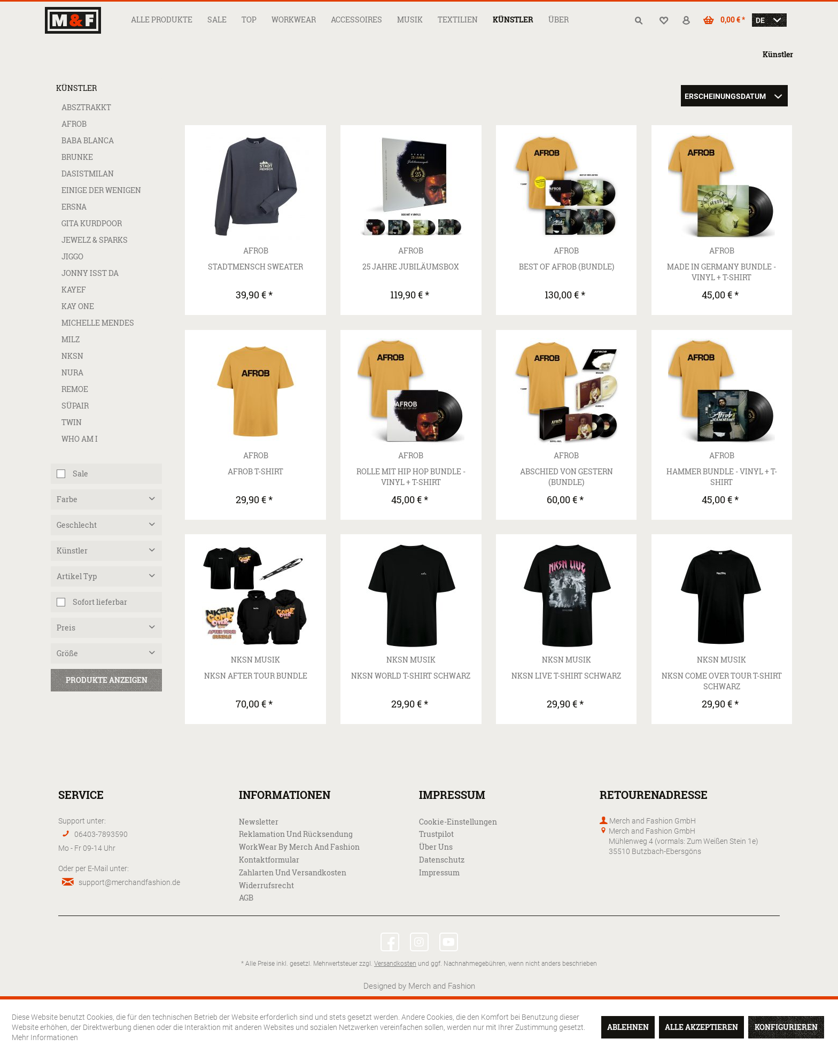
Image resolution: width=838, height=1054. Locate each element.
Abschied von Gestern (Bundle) (566, 476)
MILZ (70, 339)
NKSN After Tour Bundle (255, 676)
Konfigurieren (786, 1027)
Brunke (77, 157)
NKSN (72, 356)
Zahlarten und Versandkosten (292, 872)
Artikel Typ (77, 576)
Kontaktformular (269, 860)
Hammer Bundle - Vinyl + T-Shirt (721, 476)
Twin (71, 422)
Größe (67, 653)
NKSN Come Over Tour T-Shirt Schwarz (722, 681)
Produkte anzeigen (107, 680)
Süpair (75, 406)
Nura (72, 372)
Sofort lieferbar (100, 602)
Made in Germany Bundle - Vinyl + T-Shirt (721, 271)
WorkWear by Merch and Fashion (299, 847)
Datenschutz (441, 860)
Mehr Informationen (45, 1037)
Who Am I (79, 439)
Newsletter (258, 822)
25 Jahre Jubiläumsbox (410, 266)
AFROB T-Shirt (255, 471)
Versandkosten (395, 963)
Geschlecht (77, 525)
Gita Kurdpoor (91, 223)
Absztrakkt (86, 107)
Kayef (73, 289)
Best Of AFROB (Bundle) (566, 266)
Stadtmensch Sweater (255, 266)
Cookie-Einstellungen (458, 822)
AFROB (74, 124)
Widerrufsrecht (266, 885)
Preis (66, 627)
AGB (246, 898)
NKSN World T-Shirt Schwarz (410, 676)
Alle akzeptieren (701, 1027)
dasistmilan (87, 173)
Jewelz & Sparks (94, 240)
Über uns (436, 847)
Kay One (77, 306)
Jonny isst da (90, 273)
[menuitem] (161, 19)
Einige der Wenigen (101, 190)
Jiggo (72, 256)
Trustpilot (436, 834)
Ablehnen (628, 1027)
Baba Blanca (87, 140)
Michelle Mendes (97, 323)
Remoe (74, 389)
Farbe (67, 499)
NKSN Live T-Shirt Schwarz (566, 676)
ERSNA (74, 207)
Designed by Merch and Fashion (419, 985)
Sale (80, 473)
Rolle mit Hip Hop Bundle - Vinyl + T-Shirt (410, 476)
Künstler (76, 88)
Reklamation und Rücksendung (296, 834)
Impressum (439, 872)
